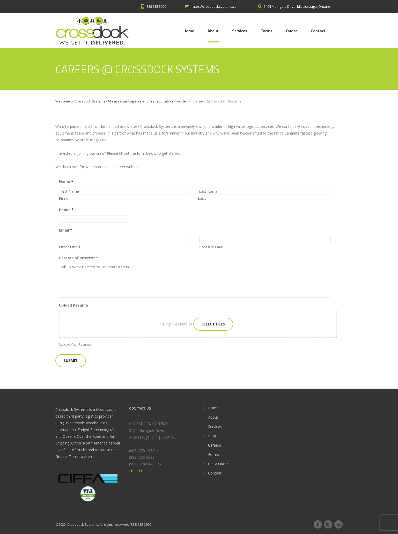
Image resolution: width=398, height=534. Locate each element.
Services (239, 31)
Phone (66, 209)
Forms (266, 31)
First (63, 198)
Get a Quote (218, 463)
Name (66, 181)
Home (188, 31)
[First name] (124, 191)
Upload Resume (73, 305)
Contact (318, 31)
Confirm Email (212, 247)
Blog (212, 435)
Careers (214, 445)
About (213, 31)
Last (202, 198)
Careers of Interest (78, 258)
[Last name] (265, 191)
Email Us (136, 470)
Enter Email (69, 247)
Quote (291, 31)
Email (65, 230)
